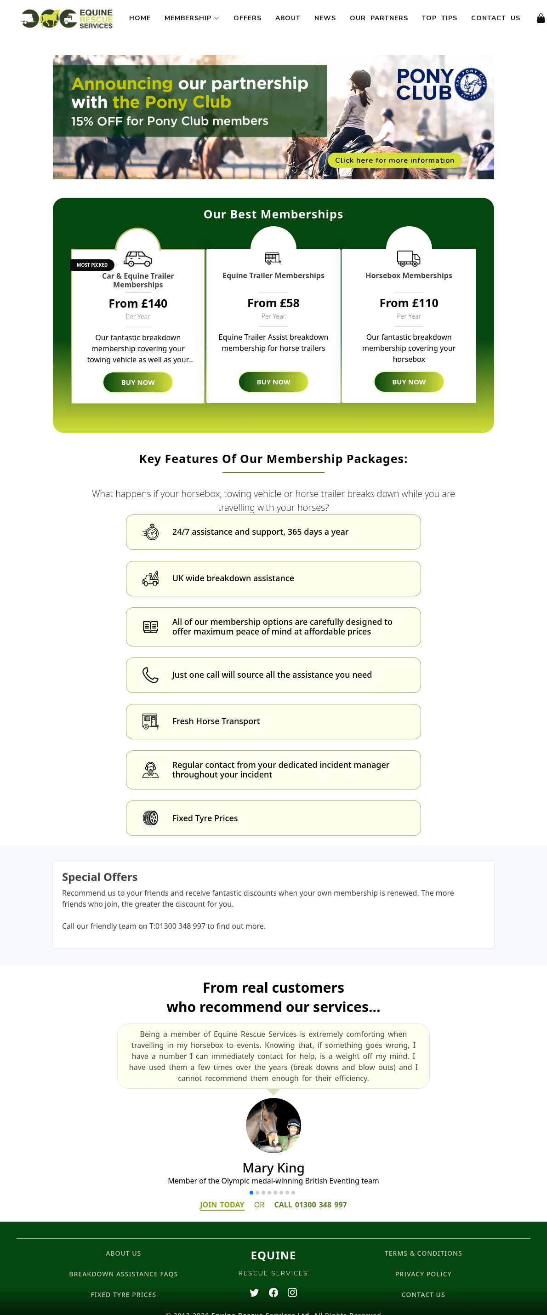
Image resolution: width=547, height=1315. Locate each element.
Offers (248, 18)
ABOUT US (123, 1240)
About (288, 18)
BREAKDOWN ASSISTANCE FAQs (123, 1261)
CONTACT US (423, 1281)
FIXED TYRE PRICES (123, 1281)
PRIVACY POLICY (423, 1261)
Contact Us (495, 18)
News (325, 18)
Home (140, 18)
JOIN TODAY (222, 1192)
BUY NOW (138, 382)
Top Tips (439, 18)
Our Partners (379, 18)
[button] (251, 1180)
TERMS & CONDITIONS (423, 1240)
